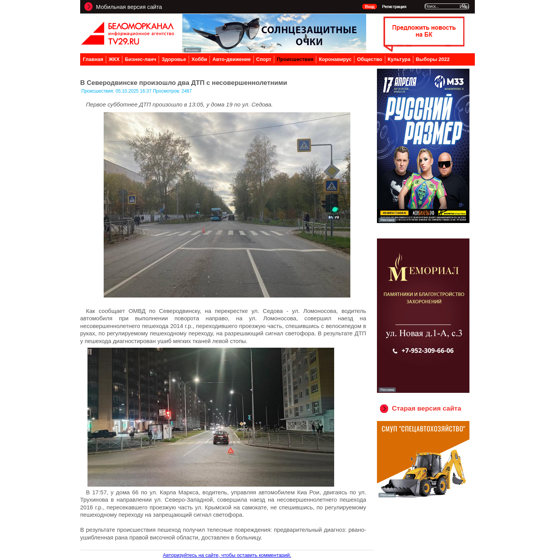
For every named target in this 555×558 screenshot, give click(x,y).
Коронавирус (335, 59)
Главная (93, 59)
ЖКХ (114, 59)
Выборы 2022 (433, 59)
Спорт (263, 59)
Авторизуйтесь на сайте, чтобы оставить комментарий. (227, 555)
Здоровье (173, 59)
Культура (399, 59)
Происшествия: (98, 91)
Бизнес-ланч (140, 59)
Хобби (199, 59)
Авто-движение (231, 59)
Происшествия (295, 59)
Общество (369, 59)
